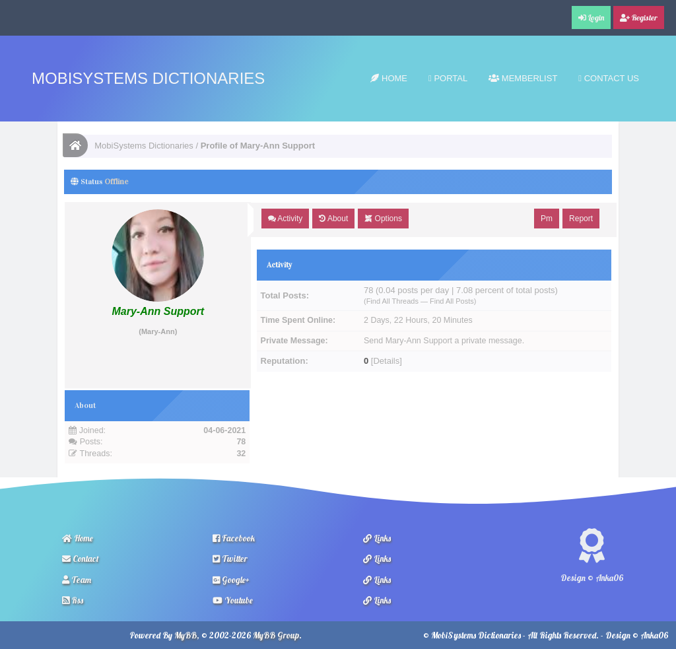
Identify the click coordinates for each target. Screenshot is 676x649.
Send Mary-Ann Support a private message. (444, 340)
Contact (80, 558)
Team (76, 579)
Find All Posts (452, 301)
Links (377, 538)
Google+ (231, 579)
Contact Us (608, 78)
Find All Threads (392, 301)
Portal (447, 78)
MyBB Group (276, 635)
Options (383, 218)
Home (388, 78)
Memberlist (523, 78)
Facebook (234, 538)
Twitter (230, 558)
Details (386, 361)
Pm (547, 218)
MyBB (185, 635)
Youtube (233, 600)
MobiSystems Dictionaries (148, 78)
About (333, 218)
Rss (72, 600)
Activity (285, 218)
